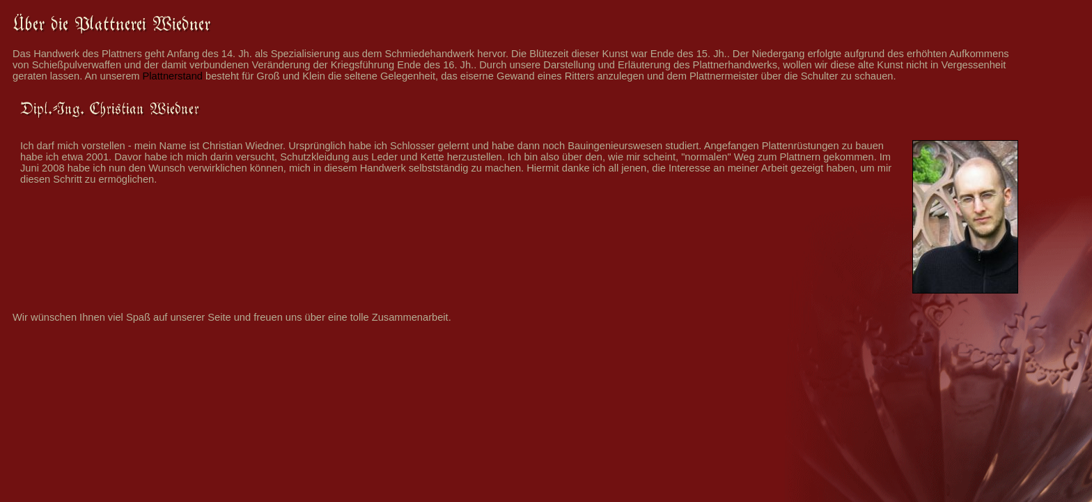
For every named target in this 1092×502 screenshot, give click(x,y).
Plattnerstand (173, 76)
